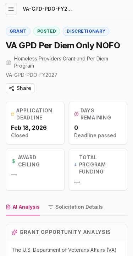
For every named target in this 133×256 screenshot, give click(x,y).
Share (20, 88)
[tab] (23, 207)
